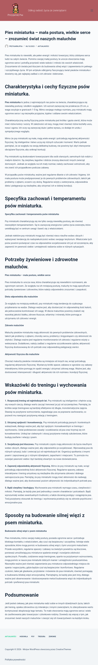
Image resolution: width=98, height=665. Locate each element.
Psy (32, 637)
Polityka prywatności (15, 659)
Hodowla (24, 637)
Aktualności (43, 46)
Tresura (41, 637)
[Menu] (92, 10)
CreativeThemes (63, 649)
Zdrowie (52, 637)
